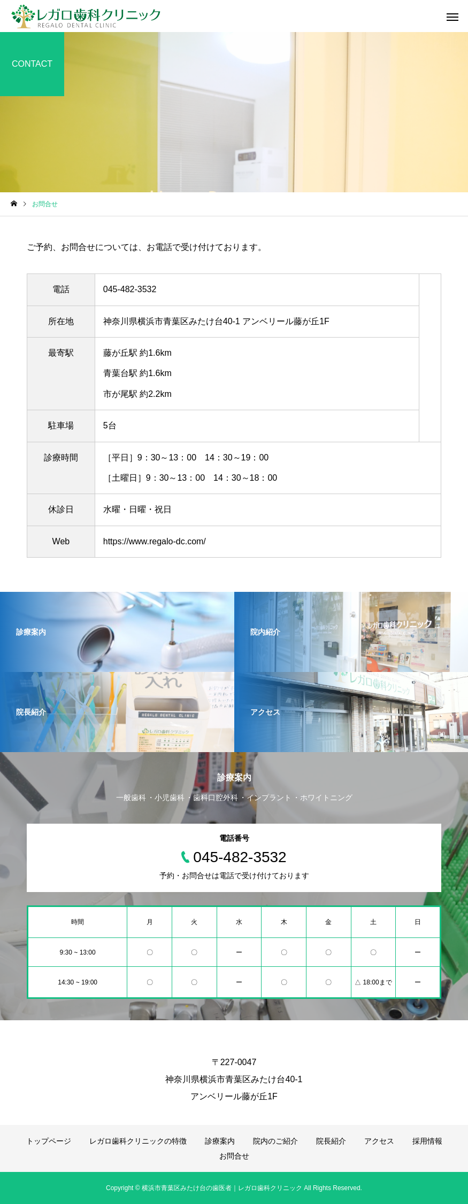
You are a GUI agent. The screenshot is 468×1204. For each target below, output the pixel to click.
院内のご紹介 (275, 1141)
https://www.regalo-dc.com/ (154, 541)
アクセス (379, 1141)
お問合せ (234, 1156)
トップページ (48, 1141)
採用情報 (427, 1141)
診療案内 (220, 1141)
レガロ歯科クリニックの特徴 (138, 1141)
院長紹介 (331, 1141)
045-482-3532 (130, 289)
